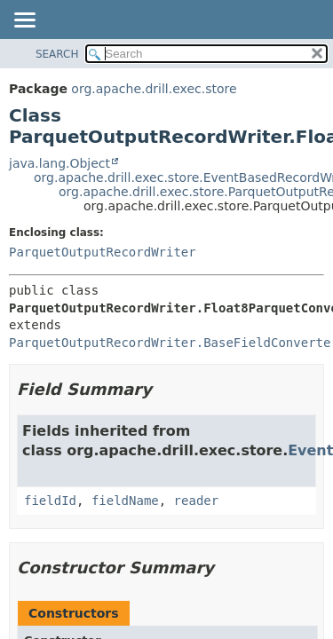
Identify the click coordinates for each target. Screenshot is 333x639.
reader (196, 500)
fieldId (50, 500)
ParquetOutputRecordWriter (102, 252)
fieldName (125, 500)
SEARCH (57, 54)
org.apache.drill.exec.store (153, 89)
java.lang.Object (59, 163)
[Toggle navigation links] (24, 21)
